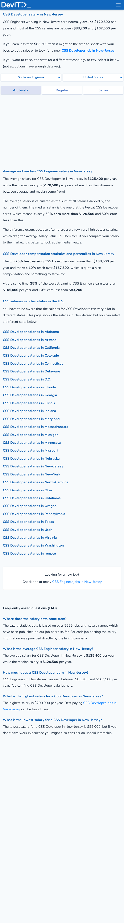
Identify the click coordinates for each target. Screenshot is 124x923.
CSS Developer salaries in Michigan (30, 434)
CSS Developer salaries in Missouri (30, 450)
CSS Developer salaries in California (31, 347)
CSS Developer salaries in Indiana (29, 411)
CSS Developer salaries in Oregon (29, 506)
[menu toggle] (118, 4)
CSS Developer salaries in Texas (28, 521)
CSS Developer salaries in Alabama (31, 331)
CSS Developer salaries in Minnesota (32, 442)
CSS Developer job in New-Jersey (88, 50)
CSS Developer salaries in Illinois (29, 403)
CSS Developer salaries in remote (29, 553)
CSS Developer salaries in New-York (31, 474)
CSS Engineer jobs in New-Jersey (76, 581)
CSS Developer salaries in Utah (27, 529)
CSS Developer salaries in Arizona (29, 339)
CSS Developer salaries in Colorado (31, 355)
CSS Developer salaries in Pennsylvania (34, 514)
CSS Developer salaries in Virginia (30, 537)
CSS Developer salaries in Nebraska (31, 458)
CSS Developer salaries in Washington (33, 545)
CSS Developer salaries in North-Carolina (35, 482)
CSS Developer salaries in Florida (29, 387)
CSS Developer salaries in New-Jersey (33, 466)
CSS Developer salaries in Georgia (30, 395)
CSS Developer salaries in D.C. (27, 379)
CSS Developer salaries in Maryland (31, 419)
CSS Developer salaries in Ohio (27, 490)
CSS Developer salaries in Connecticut (33, 363)
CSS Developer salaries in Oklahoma (32, 498)
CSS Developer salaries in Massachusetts (35, 426)
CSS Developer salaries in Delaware (31, 371)
